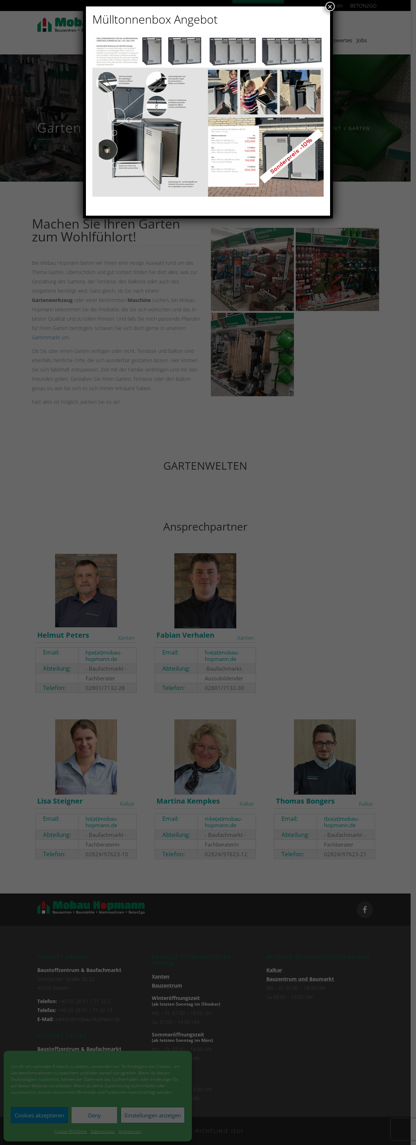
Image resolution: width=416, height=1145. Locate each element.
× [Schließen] (330, 6)
